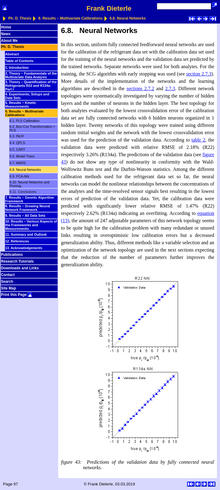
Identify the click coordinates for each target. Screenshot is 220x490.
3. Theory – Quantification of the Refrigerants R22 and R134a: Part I (31, 85)
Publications (12, 254)
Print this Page (17, 295)
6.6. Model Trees (22, 156)
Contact (8, 275)
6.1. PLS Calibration (24, 121)
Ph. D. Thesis (19, 18)
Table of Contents (19, 61)
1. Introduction (16, 67)
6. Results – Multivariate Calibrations (70, 18)
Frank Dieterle (108, 8)
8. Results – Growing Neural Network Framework (27, 208)
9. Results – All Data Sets (25, 215)
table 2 (198, 139)
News (5, 34)
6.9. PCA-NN (19, 176)
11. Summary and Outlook (26, 234)
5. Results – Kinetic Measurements (20, 104)
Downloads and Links (20, 268)
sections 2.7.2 (140, 88)
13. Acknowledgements (23, 248)
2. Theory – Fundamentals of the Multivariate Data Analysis (31, 75)
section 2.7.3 (198, 73)
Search (7, 281)
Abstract (12, 54)
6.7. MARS (17, 163)
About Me (9, 41)
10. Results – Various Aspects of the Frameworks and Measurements (31, 224)
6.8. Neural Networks (128, 18)
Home (6, 27)
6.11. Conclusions (22, 191)
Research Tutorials (17, 261)
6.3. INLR (16, 136)
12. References (17, 241)
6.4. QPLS (17, 143)
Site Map (8, 288)
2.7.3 (170, 88)
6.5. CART (17, 149)
